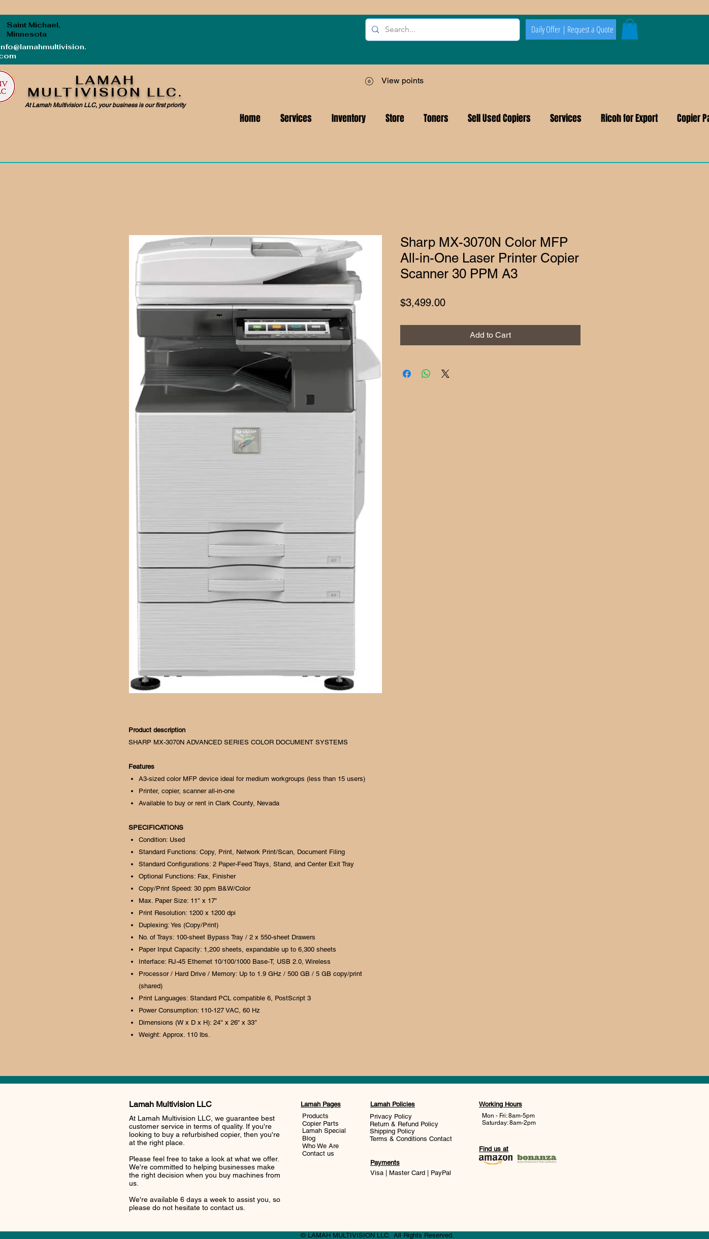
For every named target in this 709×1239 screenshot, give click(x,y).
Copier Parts (320, 1123)
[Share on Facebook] (407, 374)
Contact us (318, 1153)
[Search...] (441, 30)
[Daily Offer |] (548, 29)
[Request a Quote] (590, 29)
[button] (565, 119)
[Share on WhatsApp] (426, 374)
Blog (308, 1138)
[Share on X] (445, 374)
